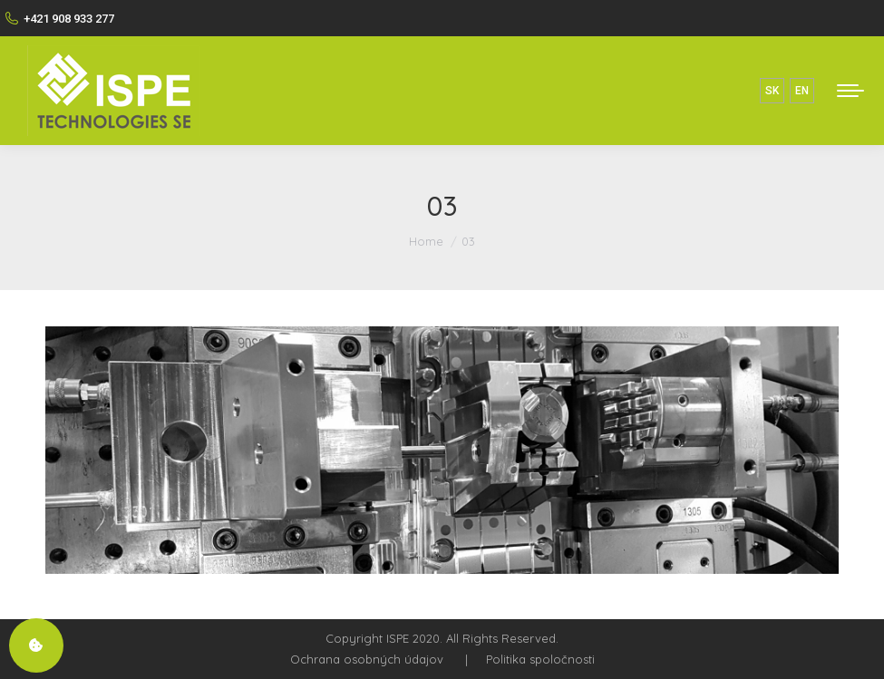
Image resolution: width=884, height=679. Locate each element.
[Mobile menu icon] (850, 91)
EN (802, 90)
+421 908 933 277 (59, 18)
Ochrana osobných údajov (366, 659)
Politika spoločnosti (540, 659)
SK (772, 90)
